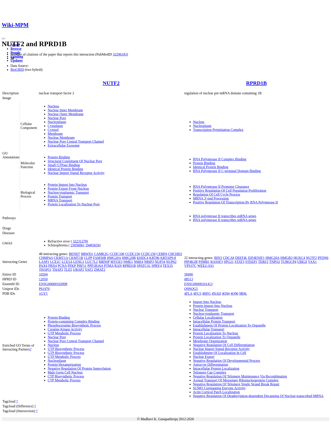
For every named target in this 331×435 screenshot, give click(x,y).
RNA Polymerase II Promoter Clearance (221, 186)
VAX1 (312, 262)
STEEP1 (251, 262)
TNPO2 (274, 262)
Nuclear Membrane (61, 137)
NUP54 (160, 262)
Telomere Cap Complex (209, 372)
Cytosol (53, 130)
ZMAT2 (99, 269)
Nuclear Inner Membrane (65, 110)
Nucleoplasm (57, 122)
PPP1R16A (95, 265)
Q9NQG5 (191, 289)
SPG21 (229, 262)
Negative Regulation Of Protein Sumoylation (79, 368)
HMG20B (129, 258)
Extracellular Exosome (63, 145)
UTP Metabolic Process (64, 357)
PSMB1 (204, 262)
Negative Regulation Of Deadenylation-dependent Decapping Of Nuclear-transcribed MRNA (258, 396)
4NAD (216, 293)
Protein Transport (60, 196)
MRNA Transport (60, 200)
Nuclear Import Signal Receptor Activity (76, 173)
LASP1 (44, 262)
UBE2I (302, 262)
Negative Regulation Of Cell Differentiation (224, 345)
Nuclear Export (203, 357)
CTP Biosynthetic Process (66, 376)
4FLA (188, 293)
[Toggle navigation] (3, 38)
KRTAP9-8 (168, 258)
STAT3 (239, 262)
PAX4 (43, 265)
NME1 (128, 262)
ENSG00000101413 (198, 284)
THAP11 (45, 269)
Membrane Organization (210, 341)
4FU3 (197, 293)
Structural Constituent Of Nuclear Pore (75, 161)
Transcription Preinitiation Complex (218, 130)
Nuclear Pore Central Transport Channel (76, 141)
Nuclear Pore (57, 118)
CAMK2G (101, 254)
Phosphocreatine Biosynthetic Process (74, 325)
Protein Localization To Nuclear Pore (74, 204)
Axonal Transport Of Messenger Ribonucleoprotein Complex (236, 380)
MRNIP (104, 262)
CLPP (88, 258)
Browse (15, 49)
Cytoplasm (55, 126)
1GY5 (43, 293)
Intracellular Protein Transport (214, 321)
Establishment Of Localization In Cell (219, 353)
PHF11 (81, 265)
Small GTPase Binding (64, 165)
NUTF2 (111, 83)
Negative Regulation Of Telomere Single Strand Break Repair (236, 384)
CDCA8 (228, 258)
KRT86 (154, 258)
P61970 (44, 289)
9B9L (243, 293)
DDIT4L (241, 258)
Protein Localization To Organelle (216, 337)
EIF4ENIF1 (256, 258)
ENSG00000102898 (53, 284)
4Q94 (226, 293)
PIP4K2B (191, 262)
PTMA (109, 265)
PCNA (62, 265)
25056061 (77, 245)
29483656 (92, 245)
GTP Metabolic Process (64, 333)
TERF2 (263, 262)
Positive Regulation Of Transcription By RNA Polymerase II (235, 202)
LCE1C (55, 262)
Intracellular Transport (208, 329)
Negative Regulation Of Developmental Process (226, 360)
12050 (43, 279)
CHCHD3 (175, 254)
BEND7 (74, 254)
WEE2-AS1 (205, 265)
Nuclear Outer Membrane (65, 114)
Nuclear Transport (205, 309)
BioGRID (17, 69)
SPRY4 (157, 265)
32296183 (120, 54)
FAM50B (99, 258)
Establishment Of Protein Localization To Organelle (229, 325)
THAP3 (57, 269)
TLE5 (68, 269)
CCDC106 (117, 254)
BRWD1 (87, 254)
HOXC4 (299, 258)
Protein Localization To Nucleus (215, 333)
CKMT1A (61, 258)
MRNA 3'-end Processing (211, 198)
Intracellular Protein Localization (216, 368)
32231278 (80, 241)
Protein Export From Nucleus (68, 188)
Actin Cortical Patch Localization (216, 392)
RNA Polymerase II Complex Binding (219, 159)
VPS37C (190, 265)
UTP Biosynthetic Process (66, 349)
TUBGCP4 (288, 262)
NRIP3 (149, 262)
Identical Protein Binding (65, 169)
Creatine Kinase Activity (65, 329)
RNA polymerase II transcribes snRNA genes (224, 216)
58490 (188, 274)
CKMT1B (76, 258)
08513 (188, 279)
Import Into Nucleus (207, 302)
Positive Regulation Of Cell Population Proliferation (229, 190)
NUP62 (171, 262)
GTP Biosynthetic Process (66, 353)
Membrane (55, 133)
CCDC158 (148, 254)
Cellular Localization (208, 317)
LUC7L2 (91, 262)
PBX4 (52, 265)
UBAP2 (78, 269)
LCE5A (67, 262)
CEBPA (162, 254)
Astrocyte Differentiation (210, 364)
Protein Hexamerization (64, 364)
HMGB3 (286, 258)
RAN (118, 265)
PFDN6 (323, 258)
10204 (43, 274)
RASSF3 (216, 262)
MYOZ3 (116, 262)
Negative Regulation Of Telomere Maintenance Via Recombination (240, 376)
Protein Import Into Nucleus (67, 184)
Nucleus (53, 106)
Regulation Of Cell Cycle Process (216, 194)
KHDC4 (142, 258)
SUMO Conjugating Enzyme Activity (219, 388)
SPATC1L (144, 265)
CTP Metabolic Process (64, 380)
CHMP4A (46, 258)
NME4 (138, 262)
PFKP (72, 265)
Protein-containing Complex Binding (73, 321)
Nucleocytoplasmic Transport (68, 192)
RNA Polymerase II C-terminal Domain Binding (227, 171)
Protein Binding (59, 157)
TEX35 (168, 265)
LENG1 (78, 262)
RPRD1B (256, 83)
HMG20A (114, 258)
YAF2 (89, 269)
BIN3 (218, 258)
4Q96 (234, 293)
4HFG (206, 293)
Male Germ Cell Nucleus (65, 372)
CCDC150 (132, 254)
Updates (16, 60)
